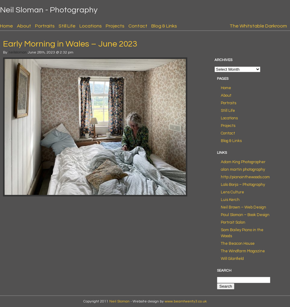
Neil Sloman (119, 301)
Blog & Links (164, 26)
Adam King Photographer (243, 162)
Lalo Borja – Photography (243, 185)
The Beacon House (238, 243)
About (24, 26)
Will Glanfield (232, 259)
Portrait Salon (233, 222)
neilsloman (17, 52)
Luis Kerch (230, 200)
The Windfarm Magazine (243, 251)
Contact (137, 26)
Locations (90, 26)
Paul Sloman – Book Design (245, 215)
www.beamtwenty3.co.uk (186, 301)
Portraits (45, 26)
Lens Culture (232, 192)
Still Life (67, 26)
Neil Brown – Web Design (243, 207)
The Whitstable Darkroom (258, 26)
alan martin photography (243, 169)
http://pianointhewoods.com (245, 177)
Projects (115, 26)
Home (6, 26)
